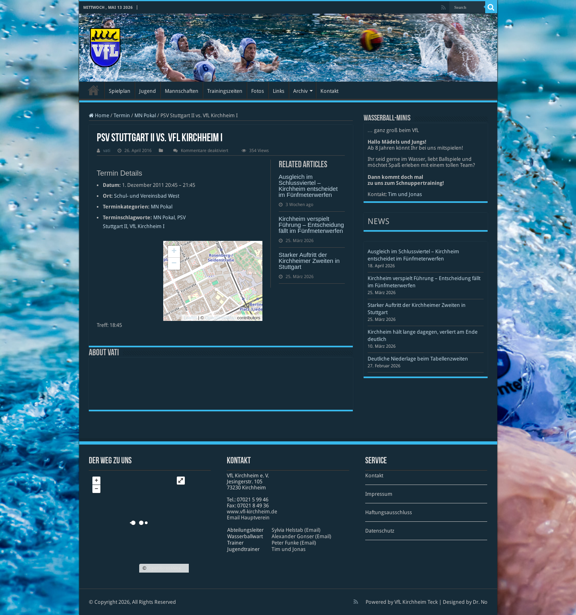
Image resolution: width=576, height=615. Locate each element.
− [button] (173, 264)
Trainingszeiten (224, 91)
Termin (122, 115)
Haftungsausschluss (388, 512)
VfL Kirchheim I (147, 226)
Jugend (147, 91)
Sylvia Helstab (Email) (296, 530)
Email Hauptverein (248, 518)
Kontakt (329, 91)
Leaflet (190, 317)
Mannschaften (181, 91)
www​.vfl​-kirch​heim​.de (252, 512)
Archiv (300, 91)
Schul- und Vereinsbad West (146, 196)
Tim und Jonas (405, 194)
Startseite (93, 90)
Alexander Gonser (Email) (301, 536)
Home (99, 115)
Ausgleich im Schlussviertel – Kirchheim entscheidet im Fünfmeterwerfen (308, 185)
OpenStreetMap (220, 317)
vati (106, 150)
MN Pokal (145, 115)
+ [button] (173, 252)
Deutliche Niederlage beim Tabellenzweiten (418, 359)
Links (278, 91)
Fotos (257, 91)
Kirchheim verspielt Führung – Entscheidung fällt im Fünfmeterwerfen (311, 224)
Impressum (378, 494)
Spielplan (119, 91)
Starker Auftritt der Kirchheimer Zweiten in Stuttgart (309, 260)
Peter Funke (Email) (294, 543)
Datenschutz (379, 531)
